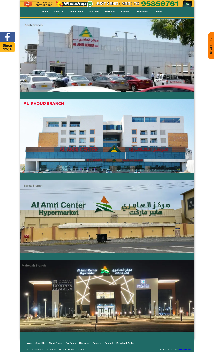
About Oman (76, 11)
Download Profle (125, 343)
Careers (125, 11)
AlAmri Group (185, 349)
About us (58, 11)
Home (45, 11)
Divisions (110, 11)
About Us (40, 343)
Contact (158, 11)
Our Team (94, 11)
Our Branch (142, 11)
